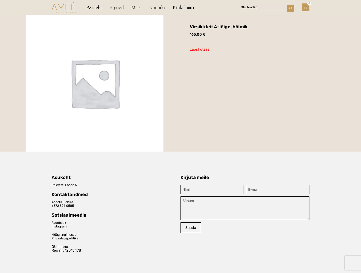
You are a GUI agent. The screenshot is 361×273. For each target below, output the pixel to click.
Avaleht (94, 7)
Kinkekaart (184, 7)
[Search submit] (290, 7)
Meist (136, 7)
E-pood (116, 7)
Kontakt (157, 7)
